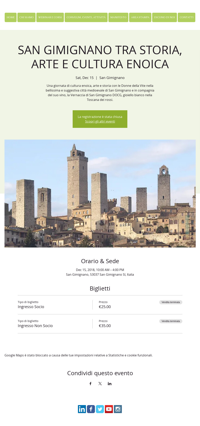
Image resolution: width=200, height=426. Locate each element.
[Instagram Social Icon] (118, 409)
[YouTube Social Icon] (109, 409)
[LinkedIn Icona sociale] (82, 409)
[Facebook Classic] (91, 409)
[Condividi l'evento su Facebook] (90, 383)
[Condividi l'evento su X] (100, 383)
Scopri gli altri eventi (100, 121)
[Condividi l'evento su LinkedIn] (110, 383)
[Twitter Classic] (100, 409)
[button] (50, 17)
